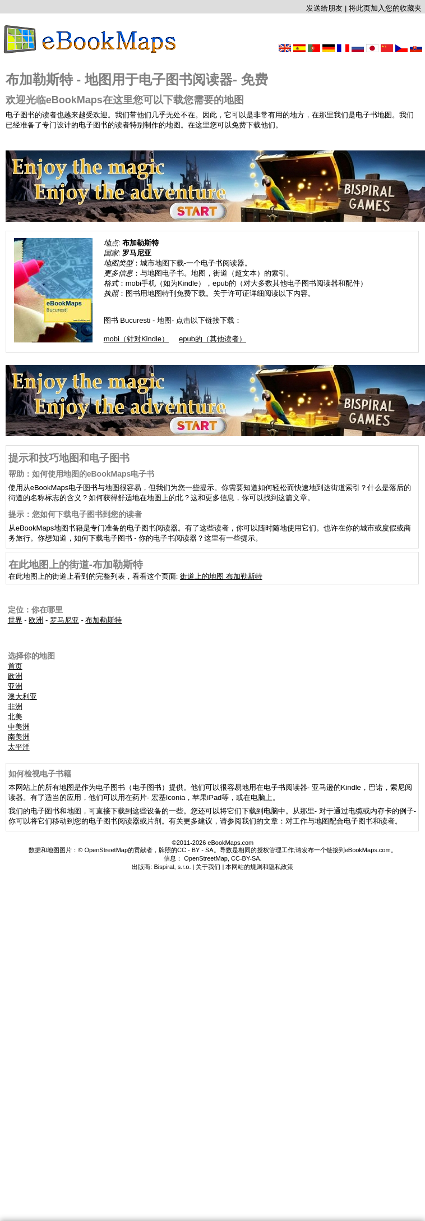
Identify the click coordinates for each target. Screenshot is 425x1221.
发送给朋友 (324, 8)
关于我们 (208, 866)
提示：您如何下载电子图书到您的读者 (75, 514)
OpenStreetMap (206, 858)
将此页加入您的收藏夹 (385, 8)
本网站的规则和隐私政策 (259, 866)
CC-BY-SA (245, 858)
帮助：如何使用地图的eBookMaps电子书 (81, 473)
